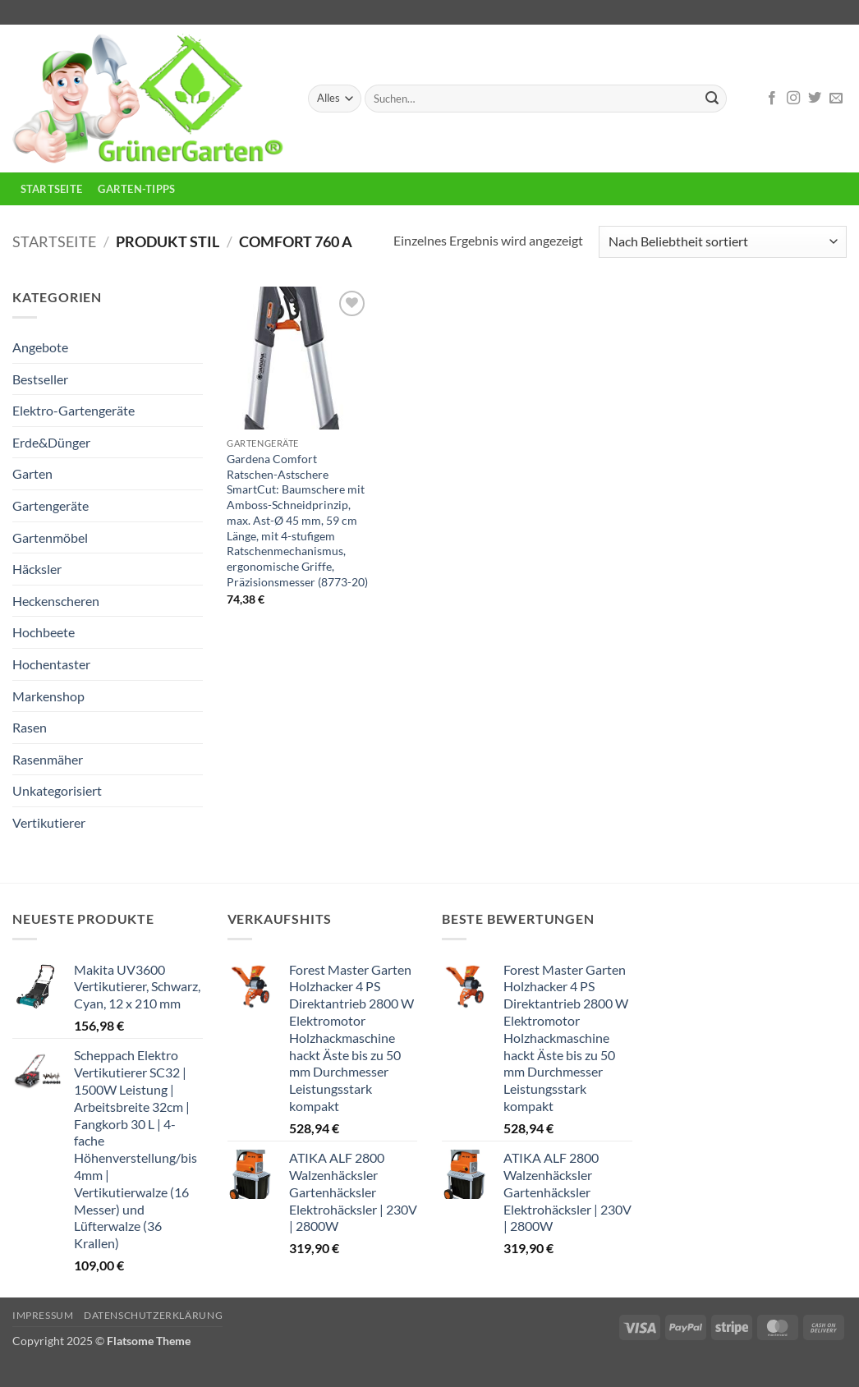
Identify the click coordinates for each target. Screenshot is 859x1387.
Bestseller (40, 379)
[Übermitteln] (712, 99)
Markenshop (48, 696)
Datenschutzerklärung (153, 1315)
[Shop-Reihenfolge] (723, 242)
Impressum (43, 1315)
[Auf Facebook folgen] (772, 98)
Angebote (40, 347)
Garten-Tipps (136, 188)
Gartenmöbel (50, 537)
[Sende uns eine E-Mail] (836, 98)
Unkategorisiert (57, 790)
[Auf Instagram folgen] (793, 98)
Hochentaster (51, 664)
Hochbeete (43, 632)
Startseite (52, 188)
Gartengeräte (50, 505)
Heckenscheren (55, 601)
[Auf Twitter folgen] (814, 98)
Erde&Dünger (51, 442)
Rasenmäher (47, 759)
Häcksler (37, 568)
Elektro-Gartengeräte (73, 410)
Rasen (29, 727)
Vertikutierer (48, 822)
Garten (32, 473)
